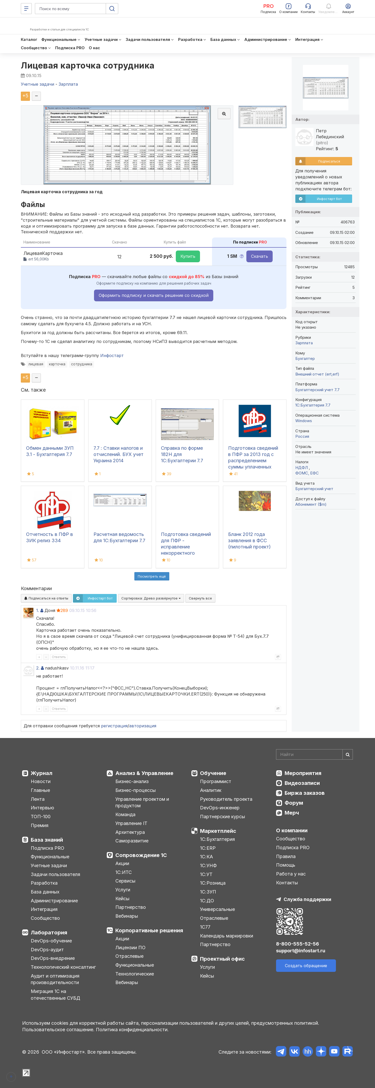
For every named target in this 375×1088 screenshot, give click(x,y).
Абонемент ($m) (311, 504)
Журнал (41, 773)
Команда (125, 814)
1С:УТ (206, 874)
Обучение (213, 773)
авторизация (142, 725)
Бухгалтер (305, 358)
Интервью (42, 807)
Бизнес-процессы (135, 790)
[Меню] (26, 8)
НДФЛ (302, 467)
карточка (57, 364)
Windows (303, 420)
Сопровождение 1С (141, 855)
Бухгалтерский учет (314, 488)
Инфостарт (112, 355)
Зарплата (304, 342)
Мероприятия (303, 773)
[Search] (314, 754)
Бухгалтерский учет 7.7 (317, 389)
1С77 (205, 927)
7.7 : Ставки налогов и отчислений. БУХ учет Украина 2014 (118, 454)
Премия (39, 825)
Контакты (287, 882)
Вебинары (126, 916)
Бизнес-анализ (132, 781)
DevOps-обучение (51, 940)
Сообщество (45, 918)
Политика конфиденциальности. (132, 1029)
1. (37, 610)
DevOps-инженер (220, 807)
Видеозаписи (302, 783)
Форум (294, 803)
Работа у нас (291, 874)
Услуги (122, 889)
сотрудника (81, 364)
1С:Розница (213, 883)
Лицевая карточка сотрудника (88, 65)
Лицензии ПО (130, 947)
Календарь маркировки (226, 936)
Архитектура (130, 832)
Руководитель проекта (226, 799)
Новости (41, 781)
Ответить (59, 657)
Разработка (44, 883)
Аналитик (210, 790)
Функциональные (50, 856)
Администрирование (54, 900)
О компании (292, 830)
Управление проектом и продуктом (142, 802)
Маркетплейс (218, 831)
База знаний (47, 840)
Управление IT (131, 823)
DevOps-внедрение (53, 958)
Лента (38, 799)
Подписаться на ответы (46, 598)
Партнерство (130, 907)
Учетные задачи (49, 865)
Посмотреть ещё (152, 576)
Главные (40, 790)
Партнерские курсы (222, 816)
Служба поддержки (307, 899)
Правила (286, 856)
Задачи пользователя (55, 874)
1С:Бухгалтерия (217, 839)
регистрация (114, 725)
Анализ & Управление (144, 773)
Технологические (134, 974)
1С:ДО (207, 900)
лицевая (35, 364)
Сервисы (125, 881)
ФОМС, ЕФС (307, 473)
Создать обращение (306, 965)
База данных (45, 892)
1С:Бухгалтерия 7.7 (312, 405)
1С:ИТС (123, 872)
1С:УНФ (208, 865)
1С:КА (206, 856)
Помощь (285, 865)
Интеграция (44, 909)
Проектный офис (222, 959)
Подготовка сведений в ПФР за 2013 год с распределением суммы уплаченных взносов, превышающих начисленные (253, 466)
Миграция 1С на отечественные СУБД (55, 995)
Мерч (292, 813)
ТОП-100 (41, 816)
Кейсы (122, 898)
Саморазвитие (131, 840)
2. (38, 668)
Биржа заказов (305, 793)
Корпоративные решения (149, 930)
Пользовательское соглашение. (58, 1029)
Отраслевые (129, 956)
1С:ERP (208, 848)
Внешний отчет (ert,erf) (317, 374)
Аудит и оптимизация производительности (55, 979)
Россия (302, 436)
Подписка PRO (47, 848)
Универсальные (217, 909)
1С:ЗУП (208, 892)
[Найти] (347, 754)
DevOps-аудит (47, 949)
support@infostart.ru (300, 950)
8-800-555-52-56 (297, 944)
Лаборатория (49, 932)
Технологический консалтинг (63, 967)
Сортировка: (151, 598)
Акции (122, 863)
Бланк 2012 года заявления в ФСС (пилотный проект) (249, 540)
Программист (215, 781)
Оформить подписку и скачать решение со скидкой (154, 295)
